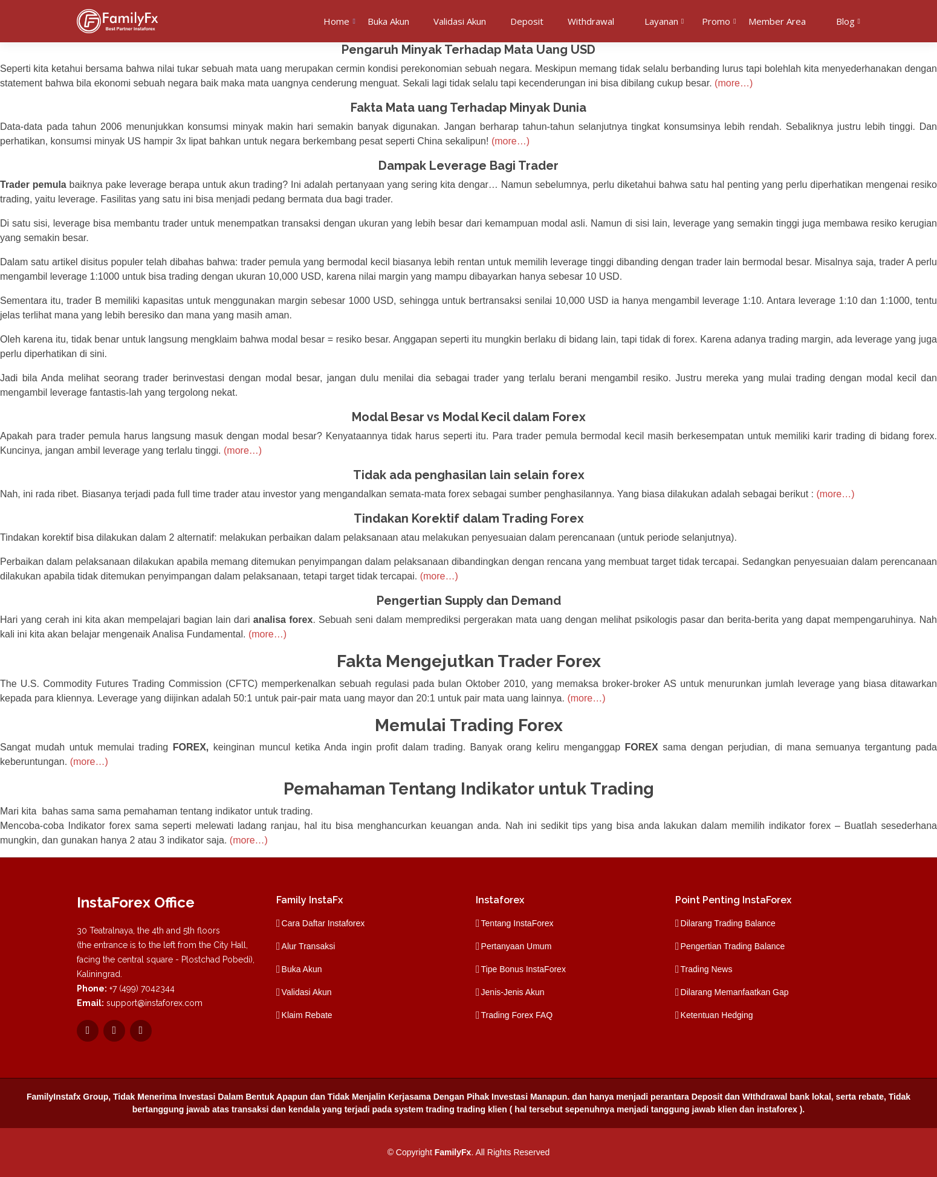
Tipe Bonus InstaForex (523, 969)
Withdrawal (591, 21)
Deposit (526, 21)
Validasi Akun (459, 21)
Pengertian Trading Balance (733, 946)
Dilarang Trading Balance (728, 923)
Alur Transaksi (309, 946)
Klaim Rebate (307, 1015)
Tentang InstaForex (517, 923)
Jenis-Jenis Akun (513, 992)
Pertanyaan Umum (516, 946)
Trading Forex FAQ (517, 1015)
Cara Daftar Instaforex (323, 923)
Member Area (777, 21)
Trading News (707, 969)
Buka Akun (388, 21)
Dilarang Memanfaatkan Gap (735, 992)
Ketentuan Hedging (717, 1015)
